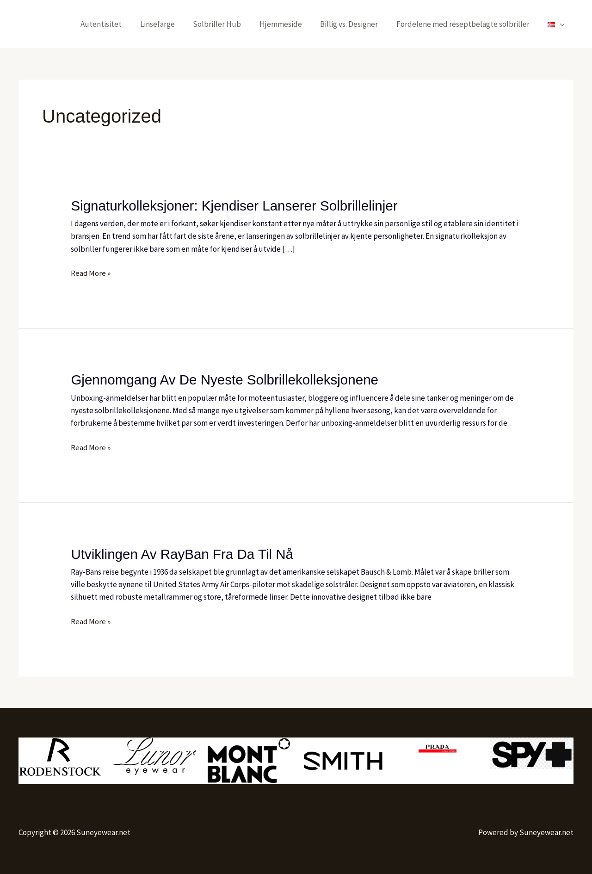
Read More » (91, 272)
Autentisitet (117, 24)
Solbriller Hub (228, 24)
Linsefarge (171, 24)
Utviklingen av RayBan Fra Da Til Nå (183, 553)
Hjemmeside (289, 24)
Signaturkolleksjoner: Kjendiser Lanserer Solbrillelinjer (236, 205)
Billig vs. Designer (355, 24)
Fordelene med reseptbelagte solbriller (466, 24)
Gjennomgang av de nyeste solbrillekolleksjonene (227, 379)
